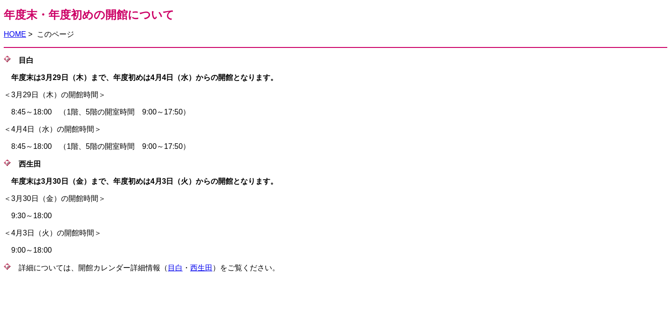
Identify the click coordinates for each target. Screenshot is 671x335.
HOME (15, 34)
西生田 (201, 268)
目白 (175, 268)
